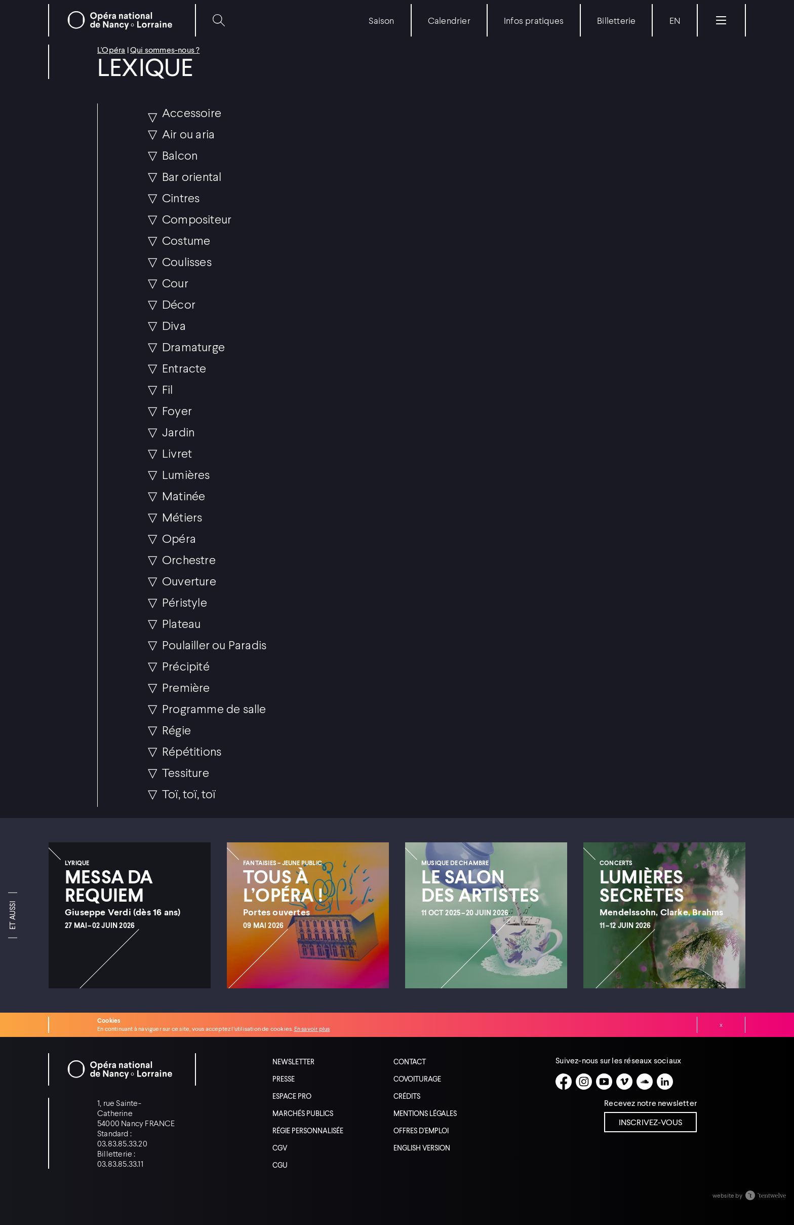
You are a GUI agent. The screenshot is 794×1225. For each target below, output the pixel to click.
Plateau (181, 623)
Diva (174, 325)
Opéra (179, 538)
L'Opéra (111, 49)
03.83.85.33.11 (120, 1163)
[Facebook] (563, 1081)
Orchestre (189, 559)
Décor (178, 303)
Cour (175, 282)
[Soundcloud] (645, 1081)
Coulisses (187, 261)
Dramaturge (193, 346)
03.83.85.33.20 (122, 1143)
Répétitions (191, 751)
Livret (177, 453)
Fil (167, 389)
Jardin (178, 431)
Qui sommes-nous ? (165, 49)
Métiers (182, 516)
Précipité (186, 665)
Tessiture (185, 772)
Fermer (721, 1025)
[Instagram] (584, 1081)
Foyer (177, 410)
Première (186, 687)
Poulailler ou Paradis (214, 644)
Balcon (179, 154)
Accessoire (191, 112)
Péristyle (184, 602)
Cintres (181, 197)
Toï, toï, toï (189, 793)
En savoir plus (312, 1028)
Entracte (184, 367)
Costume (186, 240)
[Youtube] (604, 1081)
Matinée (183, 495)
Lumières (186, 474)
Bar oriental (191, 176)
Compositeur (196, 218)
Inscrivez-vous (651, 1122)
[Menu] (721, 20)
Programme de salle (214, 708)
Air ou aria (188, 133)
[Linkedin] (665, 1081)
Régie (176, 729)
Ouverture (189, 580)
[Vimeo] (624, 1081)
